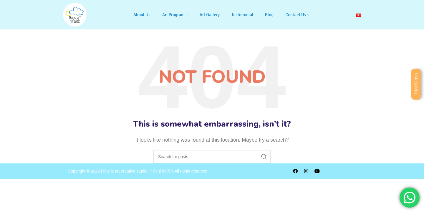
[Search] (212, 156)
